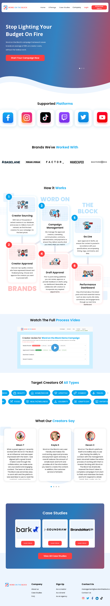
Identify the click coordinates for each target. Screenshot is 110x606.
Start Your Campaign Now (25, 57)
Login (86, 7)
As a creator (61, 589)
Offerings (52, 7)
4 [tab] (59, 487)
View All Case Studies (55, 556)
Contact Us (86, 593)
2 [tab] (81, 68)
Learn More (28, 543)
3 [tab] (83, 68)
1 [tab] (79, 68)
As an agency (61, 596)
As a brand (60, 593)
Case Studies (64, 7)
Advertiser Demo (99, 7)
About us (35, 589)
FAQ (33, 596)
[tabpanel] (81, 43)
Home (43, 7)
